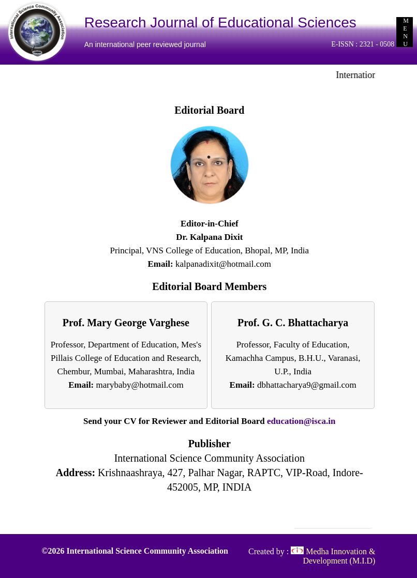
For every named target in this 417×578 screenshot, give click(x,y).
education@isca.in (301, 421)
